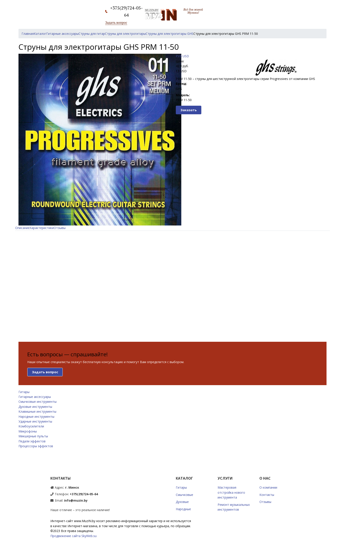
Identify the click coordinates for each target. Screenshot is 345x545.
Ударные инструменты (35, 421)
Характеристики (42, 228)
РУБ (179, 56)
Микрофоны (27, 431)
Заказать (188, 110)
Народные (183, 509)
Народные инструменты (36, 416)
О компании (268, 487)
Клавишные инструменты (37, 411)
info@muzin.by (76, 500)
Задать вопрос (116, 22)
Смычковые (184, 495)
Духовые (182, 502)
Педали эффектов (32, 441)
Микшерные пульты (33, 436)
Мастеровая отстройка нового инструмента (231, 492)
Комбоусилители (31, 426)
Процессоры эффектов (35, 446)
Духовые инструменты (35, 407)
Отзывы (60, 228)
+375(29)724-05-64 (84, 494)
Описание (22, 228)
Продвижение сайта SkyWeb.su (73, 536)
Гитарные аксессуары (34, 397)
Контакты (266, 495)
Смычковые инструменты (37, 401)
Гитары (23, 392)
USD (186, 56)
